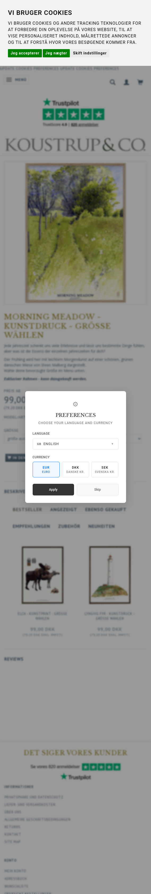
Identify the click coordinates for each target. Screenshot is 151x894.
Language (41, 433)
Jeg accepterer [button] (25, 53)
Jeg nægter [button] (56, 53)
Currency (41, 457)
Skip (97, 489)
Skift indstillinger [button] (90, 53)
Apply (53, 489)
